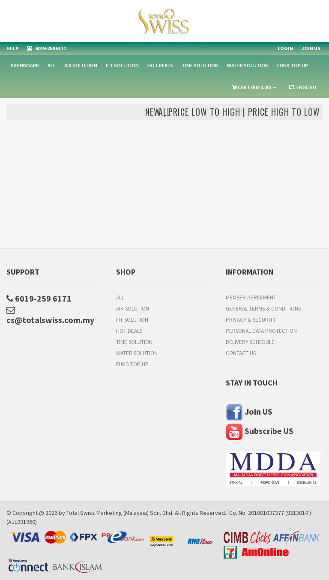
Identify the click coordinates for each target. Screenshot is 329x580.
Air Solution (80, 65)
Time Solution (200, 65)
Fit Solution (122, 65)
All (52, 65)
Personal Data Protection (261, 331)
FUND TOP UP (292, 65)
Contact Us (241, 353)
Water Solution (248, 65)
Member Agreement (251, 297)
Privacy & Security (251, 319)
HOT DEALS (160, 65)
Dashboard (25, 65)
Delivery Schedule (250, 342)
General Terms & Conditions (263, 308)
